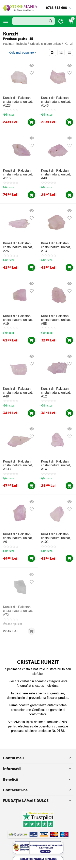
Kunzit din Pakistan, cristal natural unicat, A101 (56, 538)
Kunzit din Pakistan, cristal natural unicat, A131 (56, 247)
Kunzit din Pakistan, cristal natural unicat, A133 (18, 465)
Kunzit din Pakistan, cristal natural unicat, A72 (18, 610)
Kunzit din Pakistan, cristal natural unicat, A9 (18, 538)
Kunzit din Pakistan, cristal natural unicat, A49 (56, 174)
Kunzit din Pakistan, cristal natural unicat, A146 (56, 101)
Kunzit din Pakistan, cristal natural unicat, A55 (56, 319)
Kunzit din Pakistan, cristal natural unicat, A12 (56, 392)
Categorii (6, 21)
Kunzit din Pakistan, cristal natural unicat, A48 (18, 392)
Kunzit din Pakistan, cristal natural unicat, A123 (18, 101)
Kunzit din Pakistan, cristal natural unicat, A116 (18, 174)
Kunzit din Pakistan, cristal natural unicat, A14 (56, 465)
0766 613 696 (56, 8)
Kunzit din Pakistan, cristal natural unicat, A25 (18, 247)
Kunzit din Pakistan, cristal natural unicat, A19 (18, 319)
